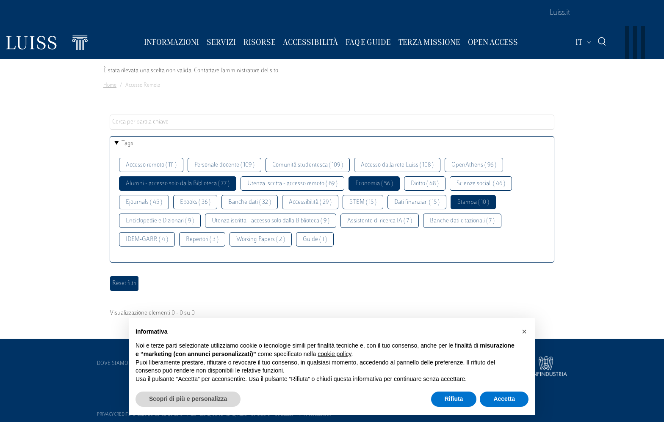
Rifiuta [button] (454, 398)
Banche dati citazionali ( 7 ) (462, 221)
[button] (524, 331)
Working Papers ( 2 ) (260, 239)
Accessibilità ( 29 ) (310, 202)
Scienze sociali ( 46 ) (480, 184)
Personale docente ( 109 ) (224, 165)
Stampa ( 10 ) (473, 202)
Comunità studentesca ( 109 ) (307, 165)
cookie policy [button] (334, 354)
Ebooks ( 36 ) (195, 202)
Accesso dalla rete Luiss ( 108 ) (397, 165)
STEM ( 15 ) (362, 202)
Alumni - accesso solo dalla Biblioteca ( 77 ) (178, 184)
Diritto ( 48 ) (425, 184)
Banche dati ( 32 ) (249, 202)
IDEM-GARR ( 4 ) (147, 239)
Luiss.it (560, 13)
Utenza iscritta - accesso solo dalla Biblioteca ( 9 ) (270, 221)
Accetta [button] (504, 398)
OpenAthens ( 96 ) (473, 165)
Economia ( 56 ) (374, 184)
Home (109, 85)
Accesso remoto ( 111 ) (151, 165)
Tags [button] (127, 143)
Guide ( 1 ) (315, 239)
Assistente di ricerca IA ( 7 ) (379, 221)
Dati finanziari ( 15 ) (417, 202)
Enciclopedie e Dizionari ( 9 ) (160, 221)
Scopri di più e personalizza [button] (188, 398)
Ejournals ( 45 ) (144, 202)
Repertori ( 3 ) (202, 239)
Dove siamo (112, 363)
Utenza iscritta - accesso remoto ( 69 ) (292, 184)
